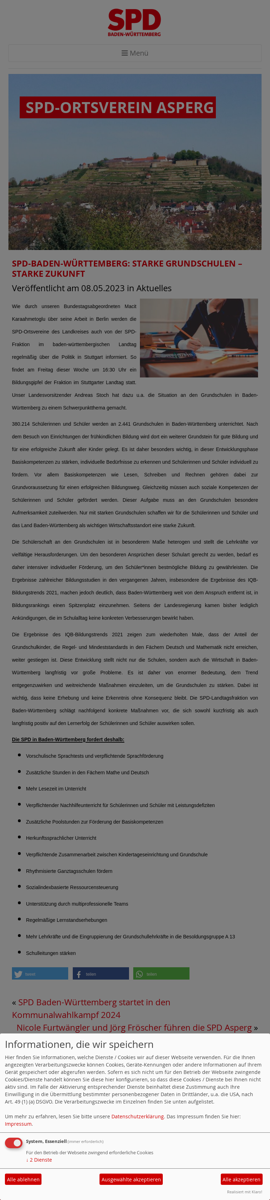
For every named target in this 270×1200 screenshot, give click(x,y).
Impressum (18, 1123)
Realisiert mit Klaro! (244, 1191)
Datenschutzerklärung (137, 1116)
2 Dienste (39, 1159)
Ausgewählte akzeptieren (131, 1179)
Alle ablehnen (23, 1179)
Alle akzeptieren (242, 1179)
